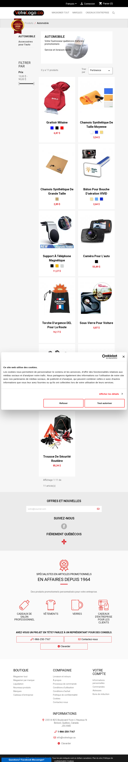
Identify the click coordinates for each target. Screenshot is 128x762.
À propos (57, 672)
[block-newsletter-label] (60, 509)
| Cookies (70, 753)
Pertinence (100, 70)
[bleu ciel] (96, 199)
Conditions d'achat (61, 683)
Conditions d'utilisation (63, 680)
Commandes (99, 679)
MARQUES (77, 12)
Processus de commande (65, 676)
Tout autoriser (104, 403)
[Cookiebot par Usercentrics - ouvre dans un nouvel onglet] (104, 356)
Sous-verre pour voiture (96, 323)
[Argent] (61, 265)
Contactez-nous (64, 639)
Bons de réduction (101, 686)
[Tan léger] (56, 199)
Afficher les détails (109, 394)
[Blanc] (91, 132)
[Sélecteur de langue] (72, 4)
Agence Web (55, 758)
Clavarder (91, 639)
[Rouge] (61, 127)
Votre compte (99, 664)
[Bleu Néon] (96, 132)
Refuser (63, 403)
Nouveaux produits (22, 680)
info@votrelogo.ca (66, 729)
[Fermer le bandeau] (124, 357)
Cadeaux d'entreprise (97, 12)
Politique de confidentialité (65, 687)
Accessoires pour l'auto (25, 43)
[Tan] (91, 199)
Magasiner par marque (23, 672)
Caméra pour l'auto (96, 256)
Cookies (56, 691)
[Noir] (56, 127)
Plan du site (97, 750)
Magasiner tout (60, 12)
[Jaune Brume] (101, 132)
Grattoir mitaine (57, 122)
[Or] (56, 265)
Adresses (97, 682)
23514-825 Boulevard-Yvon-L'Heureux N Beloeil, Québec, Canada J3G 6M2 (66, 715)
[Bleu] (51, 127)
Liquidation (18, 676)
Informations (64, 706)
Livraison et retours (62, 669)
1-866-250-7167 (37, 639)
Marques (17, 683)
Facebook (64, 526)
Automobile (26, 36)
